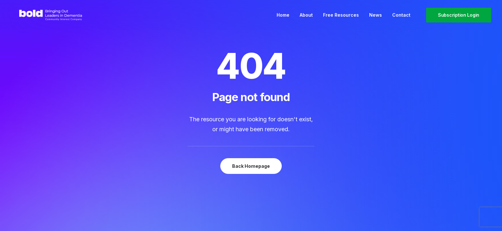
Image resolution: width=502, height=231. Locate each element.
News (375, 18)
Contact (401, 18)
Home (283, 18)
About (306, 18)
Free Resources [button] (341, 18)
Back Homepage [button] (251, 166)
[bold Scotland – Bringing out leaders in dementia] (52, 19)
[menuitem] (283, 19)
